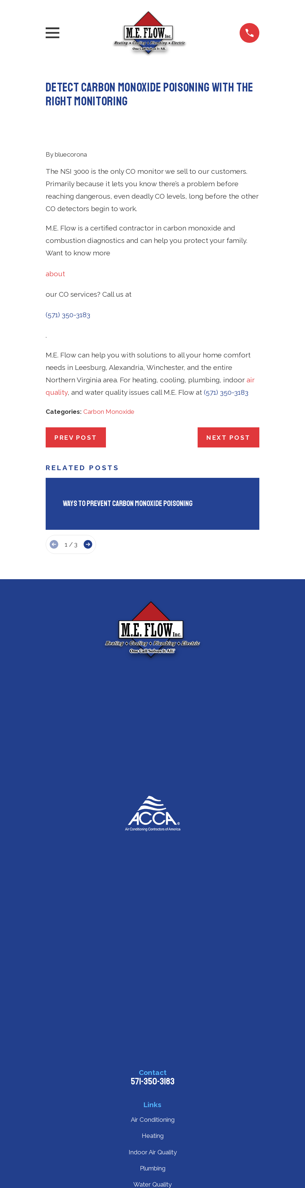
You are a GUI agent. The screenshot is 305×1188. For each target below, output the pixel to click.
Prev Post (75, 437)
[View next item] (88, 544)
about (55, 274)
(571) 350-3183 (68, 315)
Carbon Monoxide (108, 411)
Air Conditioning (153, 1119)
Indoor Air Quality (153, 1152)
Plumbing (152, 1168)
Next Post (228, 437)
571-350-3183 (153, 1081)
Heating (153, 1135)
